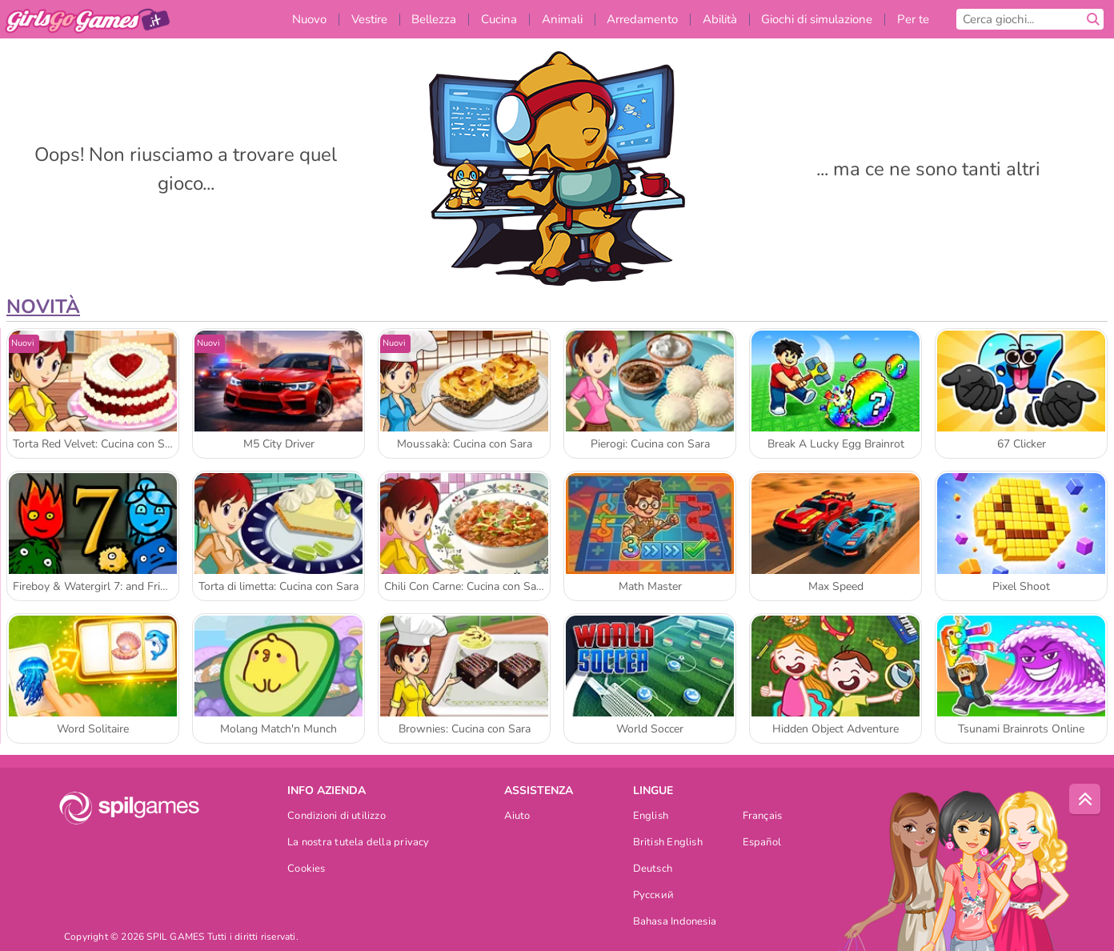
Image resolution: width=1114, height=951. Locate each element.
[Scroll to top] (1085, 800)
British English (668, 843)
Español (762, 843)
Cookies (306, 870)
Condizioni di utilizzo (336, 817)
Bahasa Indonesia (675, 923)
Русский (654, 896)
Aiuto (517, 817)
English (651, 817)
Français (763, 817)
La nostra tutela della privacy (358, 843)
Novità (43, 306)
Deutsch (653, 870)
